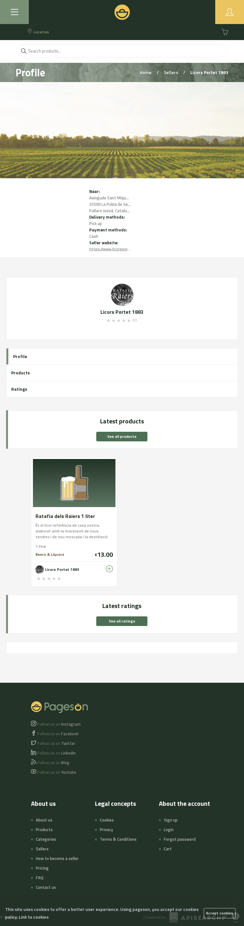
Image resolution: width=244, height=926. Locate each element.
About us (44, 820)
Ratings (19, 389)
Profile (20, 356)
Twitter (56, 743)
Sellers (171, 72)
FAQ (39, 877)
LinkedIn (56, 753)
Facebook (57, 733)
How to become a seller (57, 858)
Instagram (59, 724)
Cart (168, 849)
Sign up (170, 820)
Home (146, 72)
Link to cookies (34, 916)
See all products (122, 436)
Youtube (56, 772)
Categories (46, 839)
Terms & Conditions (118, 839)
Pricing (42, 868)
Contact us (46, 887)
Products (20, 372)
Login (169, 829)
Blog (53, 762)
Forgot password (180, 839)
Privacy (106, 829)
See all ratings (122, 621)
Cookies (107, 820)
